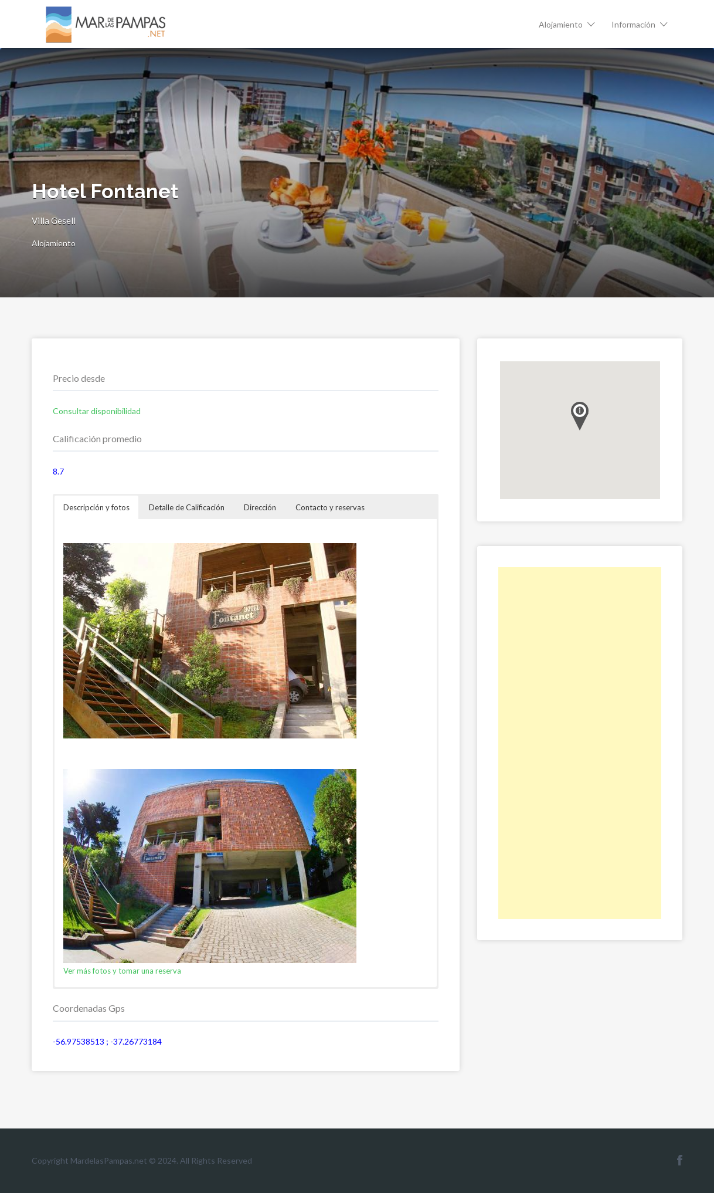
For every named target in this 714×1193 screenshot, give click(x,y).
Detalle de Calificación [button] (187, 507)
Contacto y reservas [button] (330, 507)
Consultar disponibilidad (97, 411)
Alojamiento (561, 24)
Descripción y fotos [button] (96, 507)
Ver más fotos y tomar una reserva (122, 970)
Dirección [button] (260, 507)
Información (633, 24)
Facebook (679, 1160)
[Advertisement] (579, 743)
